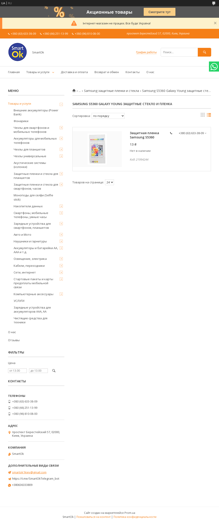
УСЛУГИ (19, 301)
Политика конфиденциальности (135, 517)
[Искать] (204, 52)
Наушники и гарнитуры (30, 241)
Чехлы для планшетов (29, 149)
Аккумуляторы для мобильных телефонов (35, 140)
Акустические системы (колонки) (30, 165)
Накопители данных (28, 206)
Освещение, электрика (30, 259)
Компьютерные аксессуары (33, 294)
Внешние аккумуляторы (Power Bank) (36, 112)
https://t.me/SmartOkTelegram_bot (35, 478)
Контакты (133, 72)
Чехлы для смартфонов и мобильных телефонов (31, 130)
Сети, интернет (25, 272)
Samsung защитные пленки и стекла (111, 91)
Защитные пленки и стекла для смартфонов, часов (36, 186)
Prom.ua (129, 513)
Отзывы (14, 340)
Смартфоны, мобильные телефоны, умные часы (31, 215)
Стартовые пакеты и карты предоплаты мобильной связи (33, 283)
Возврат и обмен (107, 72)
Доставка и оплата (74, 72)
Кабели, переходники (29, 266)
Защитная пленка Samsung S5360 (144, 135)
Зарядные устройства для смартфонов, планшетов (32, 226)
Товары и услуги (37, 72)
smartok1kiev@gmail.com (29, 472)
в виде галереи (203, 116)
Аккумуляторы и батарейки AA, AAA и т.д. (36, 250)
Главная (14, 72)
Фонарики (21, 121)
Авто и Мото (22, 235)
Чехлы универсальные (30, 156)
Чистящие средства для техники (30, 320)
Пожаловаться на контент (93, 517)
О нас (150, 72)
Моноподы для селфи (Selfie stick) (33, 197)
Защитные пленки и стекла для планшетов (36, 176)
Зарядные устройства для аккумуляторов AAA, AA (32, 309)
